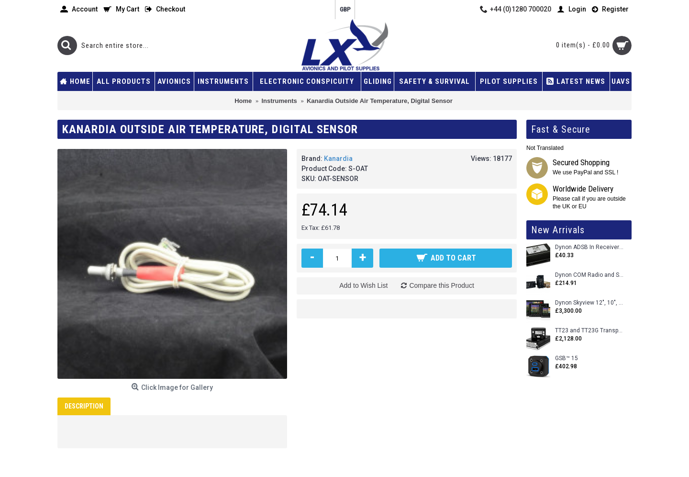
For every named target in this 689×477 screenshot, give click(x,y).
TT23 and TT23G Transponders (589, 331)
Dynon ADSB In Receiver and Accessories (589, 247)
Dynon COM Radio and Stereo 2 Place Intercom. (589, 275)
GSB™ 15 (566, 358)
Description (84, 406)
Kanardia (338, 158)
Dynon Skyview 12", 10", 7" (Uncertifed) (589, 303)
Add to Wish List (363, 285)
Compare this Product (441, 285)
